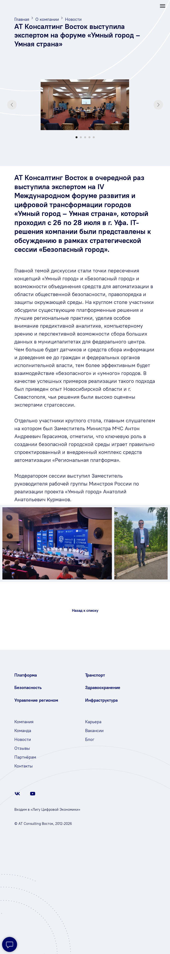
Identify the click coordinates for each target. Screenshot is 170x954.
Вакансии (94, 730)
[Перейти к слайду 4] (89, 137)
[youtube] (33, 795)
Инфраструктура (101, 700)
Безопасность (28, 687)
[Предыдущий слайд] (12, 105)
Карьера (93, 721)
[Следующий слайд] (158, 105)
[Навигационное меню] (162, 6)
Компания (23, 721)
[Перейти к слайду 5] (94, 137)
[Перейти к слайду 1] (76, 137)
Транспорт (95, 675)
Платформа (25, 675)
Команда (22, 730)
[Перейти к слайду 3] (85, 137)
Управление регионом (36, 700)
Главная (21, 19)
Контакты (23, 766)
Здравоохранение (102, 687)
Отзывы (22, 748)
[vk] (17, 795)
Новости (73, 19)
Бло (89, 739)
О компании (47, 19)
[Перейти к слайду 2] (81, 137)
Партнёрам (25, 757)
